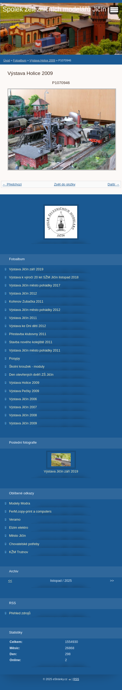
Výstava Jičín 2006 (23, 399)
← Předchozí (12, 184)
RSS (76, 679)
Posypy (14, 358)
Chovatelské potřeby (24, 544)
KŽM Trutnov (18, 552)
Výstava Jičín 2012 (23, 293)
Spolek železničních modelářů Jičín (54, 9)
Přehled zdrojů (20, 613)
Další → (113, 184)
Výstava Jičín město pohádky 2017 (34, 285)
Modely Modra (19, 503)
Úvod (6, 60)
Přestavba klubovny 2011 (27, 334)
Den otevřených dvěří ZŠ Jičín (31, 374)
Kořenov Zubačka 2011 (26, 301)
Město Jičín (17, 536)
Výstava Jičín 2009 (23, 423)
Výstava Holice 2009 (42, 60)
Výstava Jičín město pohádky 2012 (34, 310)
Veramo (14, 519)
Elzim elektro (18, 527)
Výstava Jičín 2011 (23, 318)
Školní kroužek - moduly (27, 366)
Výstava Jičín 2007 (23, 407)
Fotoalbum (19, 60)
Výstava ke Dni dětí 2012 (27, 326)
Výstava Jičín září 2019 (26, 269)
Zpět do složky (64, 184)
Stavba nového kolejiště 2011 (30, 342)
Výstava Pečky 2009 (24, 391)
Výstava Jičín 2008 (23, 415)
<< (10, 581)
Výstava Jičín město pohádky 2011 (34, 350)
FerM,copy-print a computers (30, 511)
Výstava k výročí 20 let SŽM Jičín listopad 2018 (43, 277)
